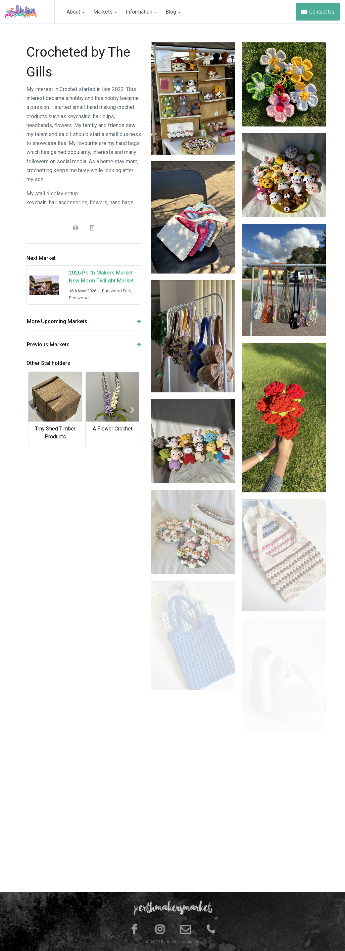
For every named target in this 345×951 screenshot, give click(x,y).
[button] (35, 410)
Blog (173, 12)
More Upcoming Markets (84, 321)
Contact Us (317, 12)
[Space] (30, 12)
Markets (105, 12)
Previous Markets (84, 344)
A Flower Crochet (112, 428)
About (75, 12)
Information (141, 12)
